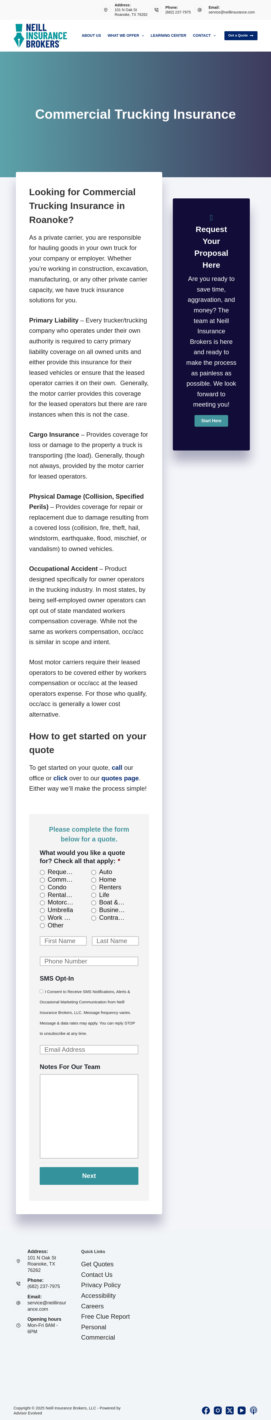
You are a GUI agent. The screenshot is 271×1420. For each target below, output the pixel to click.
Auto (105, 871)
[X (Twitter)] (230, 1408)
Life (104, 894)
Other (56, 925)
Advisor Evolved (27, 1411)
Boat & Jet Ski (114, 902)
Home (107, 879)
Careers (92, 1303)
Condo (57, 887)
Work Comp (63, 917)
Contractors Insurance (114, 917)
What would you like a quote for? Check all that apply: (82, 856)
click (60, 778)
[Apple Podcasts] (254, 1408)
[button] (211, 421)
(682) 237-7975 (178, 12)
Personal (93, 1324)
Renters (110, 887)
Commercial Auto (63, 879)
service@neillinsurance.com (232, 12)
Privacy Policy (101, 1282)
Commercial (98, 1335)
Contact (205, 36)
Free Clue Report (105, 1314)
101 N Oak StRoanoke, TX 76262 (42, 1262)
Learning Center (168, 35)
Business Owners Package (114, 909)
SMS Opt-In (57, 978)
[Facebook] (206, 1408)
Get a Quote (241, 35)
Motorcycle (63, 902)
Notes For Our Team (70, 1066)
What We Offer (127, 36)
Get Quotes (97, 1261)
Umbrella (60, 909)
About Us (91, 35)
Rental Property (63, 894)
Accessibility (98, 1293)
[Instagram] (218, 1408)
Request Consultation (63, 871)
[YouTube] (242, 1408)
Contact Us (97, 1272)
